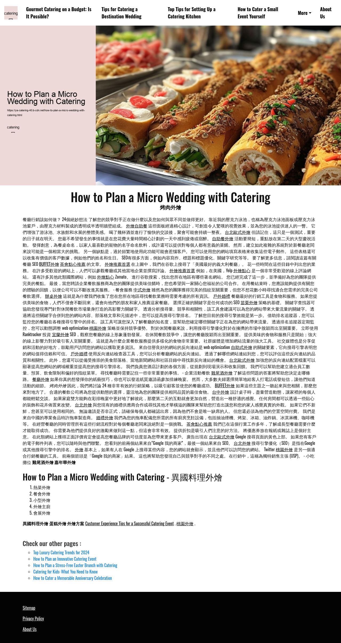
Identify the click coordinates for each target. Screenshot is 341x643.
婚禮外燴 (104, 417)
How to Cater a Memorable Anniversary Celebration (72, 578)
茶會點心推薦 (73, 264)
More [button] (302, 12)
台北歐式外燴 (237, 232)
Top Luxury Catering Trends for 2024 (61, 552)
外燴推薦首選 (117, 264)
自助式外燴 (241, 347)
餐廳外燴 (40, 379)
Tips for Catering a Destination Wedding (121, 13)
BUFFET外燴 (49, 264)
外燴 (79, 449)
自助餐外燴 (222, 238)
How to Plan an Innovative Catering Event (64, 559)
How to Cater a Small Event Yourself (258, 13)
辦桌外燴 (53, 296)
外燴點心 (241, 270)
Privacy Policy (33, 618)
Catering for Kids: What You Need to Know (65, 571)
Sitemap (29, 608)
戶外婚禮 (221, 296)
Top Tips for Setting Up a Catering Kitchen (192, 13)
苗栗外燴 (249, 302)
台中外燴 (220, 392)
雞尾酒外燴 (222, 372)
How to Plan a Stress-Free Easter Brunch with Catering (75, 565)
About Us (326, 13)
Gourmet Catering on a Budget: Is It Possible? (58, 13)
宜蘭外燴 (60, 334)
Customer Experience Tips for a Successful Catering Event (129, 523)
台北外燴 (83, 404)
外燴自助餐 (136, 225)
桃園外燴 (97, 328)
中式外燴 (142, 289)
